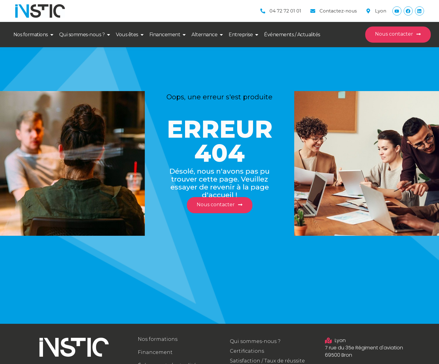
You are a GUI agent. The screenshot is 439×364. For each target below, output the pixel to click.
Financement (164, 34)
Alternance (204, 34)
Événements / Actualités (292, 34)
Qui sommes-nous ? (82, 34)
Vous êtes (127, 34)
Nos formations (30, 34)
